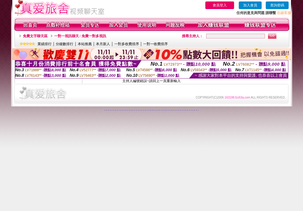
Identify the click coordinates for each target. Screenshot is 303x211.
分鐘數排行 (64, 44)
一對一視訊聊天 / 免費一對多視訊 (80, 36)
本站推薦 (85, 44)
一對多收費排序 (126, 44)
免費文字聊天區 (35, 36)
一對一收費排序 (155, 44)
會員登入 (220, 5)
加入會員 (250, 5)
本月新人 (103, 44)
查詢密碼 (277, 5)
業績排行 (45, 44)
